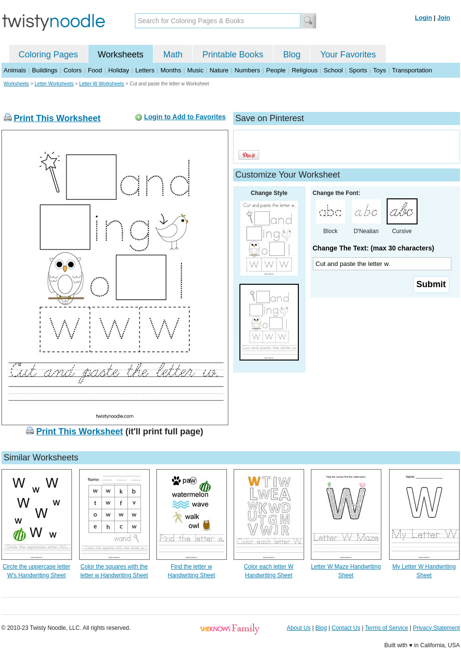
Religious (304, 70)
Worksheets (121, 54)
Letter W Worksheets (101, 83)
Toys (379, 70)
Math (172, 54)
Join (443, 17)
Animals (15, 70)
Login (423, 17)
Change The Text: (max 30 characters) (373, 248)
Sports (358, 70)
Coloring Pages (48, 54)
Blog (291, 54)
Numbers (247, 70)
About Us (298, 628)
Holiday (118, 70)
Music (195, 70)
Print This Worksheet (57, 118)
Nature (219, 70)
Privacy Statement (436, 628)
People (275, 70)
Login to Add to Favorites (184, 117)
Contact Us (346, 628)
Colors (73, 70)
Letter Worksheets (54, 83)
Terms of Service (386, 628)
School (333, 70)
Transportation (412, 70)
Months (171, 70)
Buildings (44, 70)
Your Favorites (348, 54)
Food (95, 70)
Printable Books (232, 54)
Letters (144, 70)
